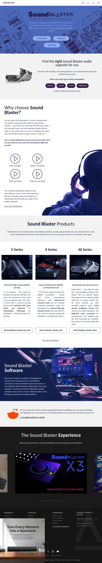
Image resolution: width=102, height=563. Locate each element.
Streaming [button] (82, 86)
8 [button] (53, 500)
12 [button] (61, 500)
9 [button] (55, 500)
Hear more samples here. (13, 206)
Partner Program (60, 526)
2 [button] (42, 500)
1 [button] (40, 500)
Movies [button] (61, 86)
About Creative (57, 515)
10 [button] (57, 500)
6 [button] (50, 500)
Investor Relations (58, 518)
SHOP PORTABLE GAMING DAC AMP (17, 330)
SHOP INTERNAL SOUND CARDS (85, 330)
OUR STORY (52, 45)
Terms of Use (69, 560)
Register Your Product (83, 525)
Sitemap (77, 560)
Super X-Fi (7, 515)
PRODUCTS (61, 38)
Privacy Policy (60, 560)
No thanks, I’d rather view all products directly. (67, 91)
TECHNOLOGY (42, 38)
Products (31, 515)
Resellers (55, 523)
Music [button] (71, 86)
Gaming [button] (50, 86)
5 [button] (48, 500)
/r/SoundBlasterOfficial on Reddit (32, 417)
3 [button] (44, 500)
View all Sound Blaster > (51, 340)
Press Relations (57, 520)
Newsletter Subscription (84, 523)
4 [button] (46, 500)
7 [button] (51, 500)
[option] (51, 473)
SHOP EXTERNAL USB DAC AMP (51, 330)
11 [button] (59, 500)
